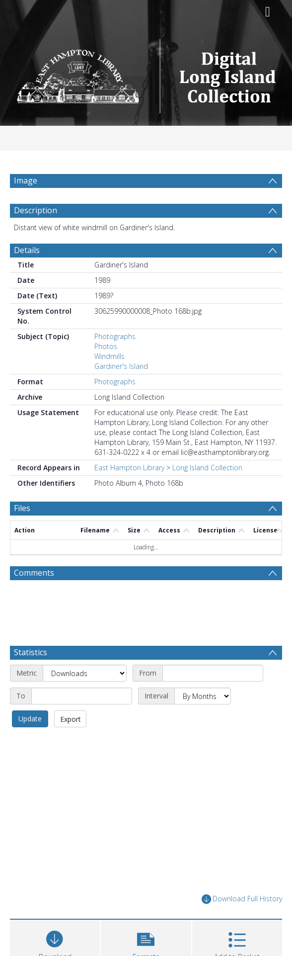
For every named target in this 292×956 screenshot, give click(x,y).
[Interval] (202, 719)
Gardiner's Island (121, 390)
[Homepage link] (146, 73)
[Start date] (212, 697)
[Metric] (85, 697)
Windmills (109, 380)
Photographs (115, 360)
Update (30, 742)
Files (22, 531)
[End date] (81, 719)
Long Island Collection (207, 491)
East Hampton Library (129, 491)
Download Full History (242, 923)
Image (25, 180)
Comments (34, 596)
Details (27, 273)
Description (35, 234)
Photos (105, 370)
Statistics (30, 676)
